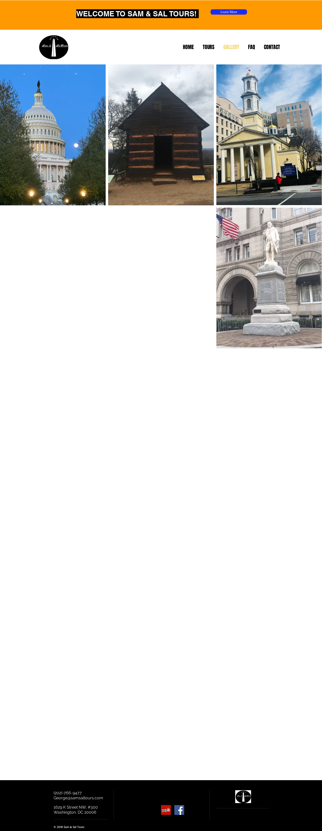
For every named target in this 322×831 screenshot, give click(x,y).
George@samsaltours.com (78, 798)
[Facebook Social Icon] (179, 810)
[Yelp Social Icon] (166, 810)
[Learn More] (229, 12)
